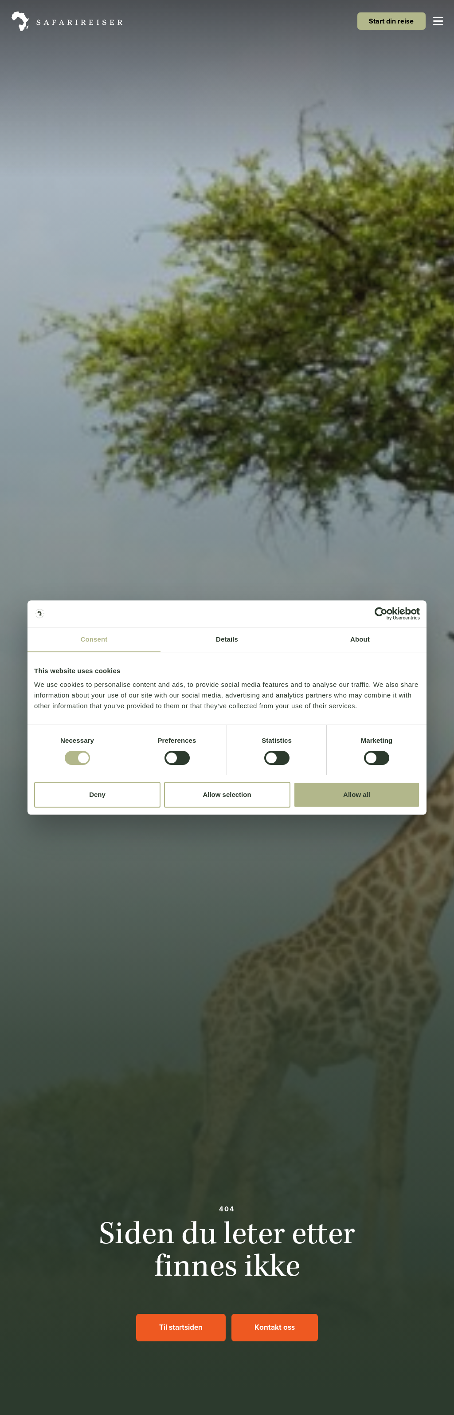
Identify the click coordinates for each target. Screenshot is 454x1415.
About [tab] (360, 639)
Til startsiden (181, 1327)
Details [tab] (227, 639)
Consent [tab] (94, 639)
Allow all (356, 794)
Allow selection (227, 794)
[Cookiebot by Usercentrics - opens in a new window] (381, 613)
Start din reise (391, 21)
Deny (97, 794)
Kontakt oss (274, 1327)
